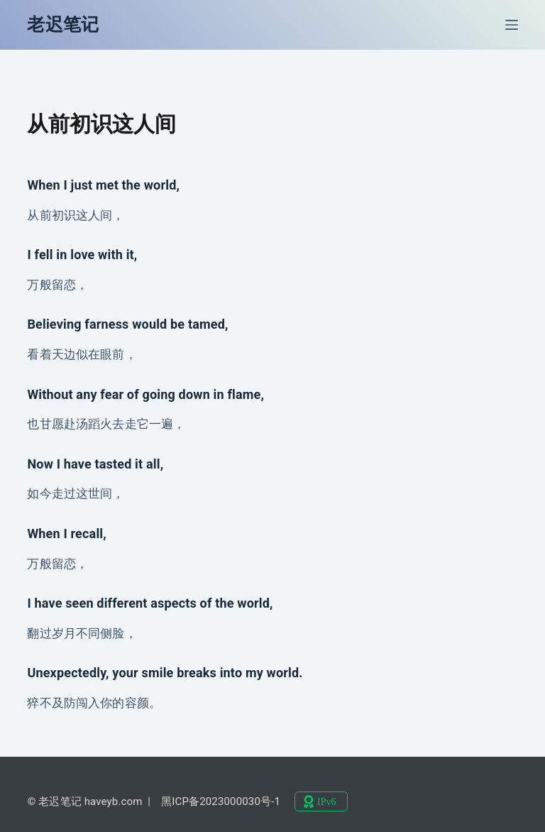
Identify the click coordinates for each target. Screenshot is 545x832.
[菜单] (511, 24)
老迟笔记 (63, 24)
